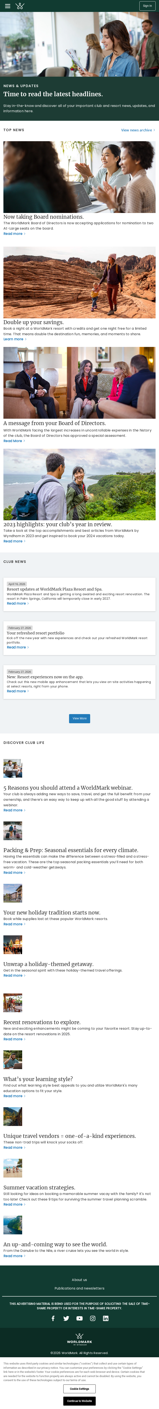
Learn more (13, 339)
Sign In (147, 6)
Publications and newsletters (79, 1288)
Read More (12, 441)
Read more (12, 233)
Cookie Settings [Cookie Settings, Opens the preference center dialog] (79, 1388)
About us (79, 1279)
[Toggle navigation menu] (7, 6)
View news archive (136, 130)
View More (80, 718)
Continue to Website (79, 1401)
